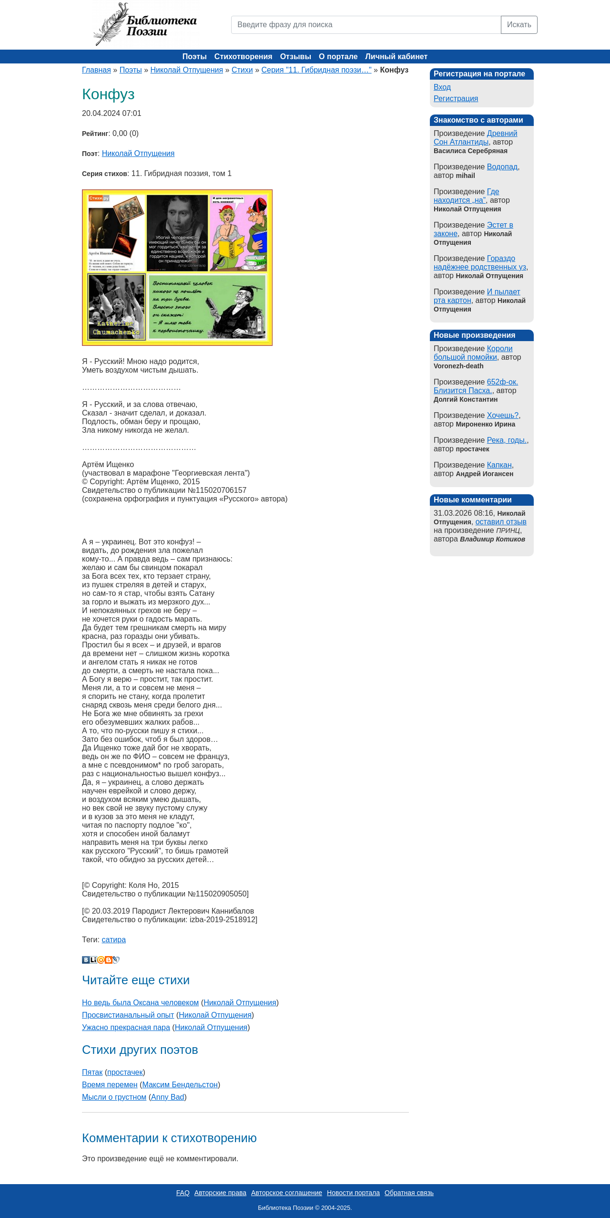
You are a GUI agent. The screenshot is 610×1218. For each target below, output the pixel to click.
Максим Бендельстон (179, 1085)
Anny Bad (167, 1097)
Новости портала (353, 1193)
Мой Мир (101, 960)
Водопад (502, 167)
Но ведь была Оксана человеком (140, 1003)
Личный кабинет (397, 56)
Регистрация (456, 98)
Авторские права (220, 1193)
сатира (114, 940)
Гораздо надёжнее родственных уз (480, 262)
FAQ (183, 1193)
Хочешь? (502, 415)
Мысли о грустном (114, 1097)
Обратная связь (409, 1193)
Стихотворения (243, 56)
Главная (96, 70)
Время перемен (110, 1085)
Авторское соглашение (286, 1193)
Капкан (499, 465)
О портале (338, 56)
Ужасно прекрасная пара (126, 1027)
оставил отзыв (501, 522)
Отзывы (295, 56)
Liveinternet (93, 960)
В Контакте (86, 960)
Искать (519, 25)
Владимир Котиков (492, 539)
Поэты (195, 56)
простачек (124, 1072)
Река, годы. (507, 440)
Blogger (108, 960)
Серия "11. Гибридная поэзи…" (317, 70)
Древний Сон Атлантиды (476, 137)
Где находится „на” (466, 195)
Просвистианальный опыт (128, 1015)
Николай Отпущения (187, 70)
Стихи (242, 70)
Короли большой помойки (473, 352)
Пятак (92, 1072)
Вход (442, 87)
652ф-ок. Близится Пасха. (476, 386)
